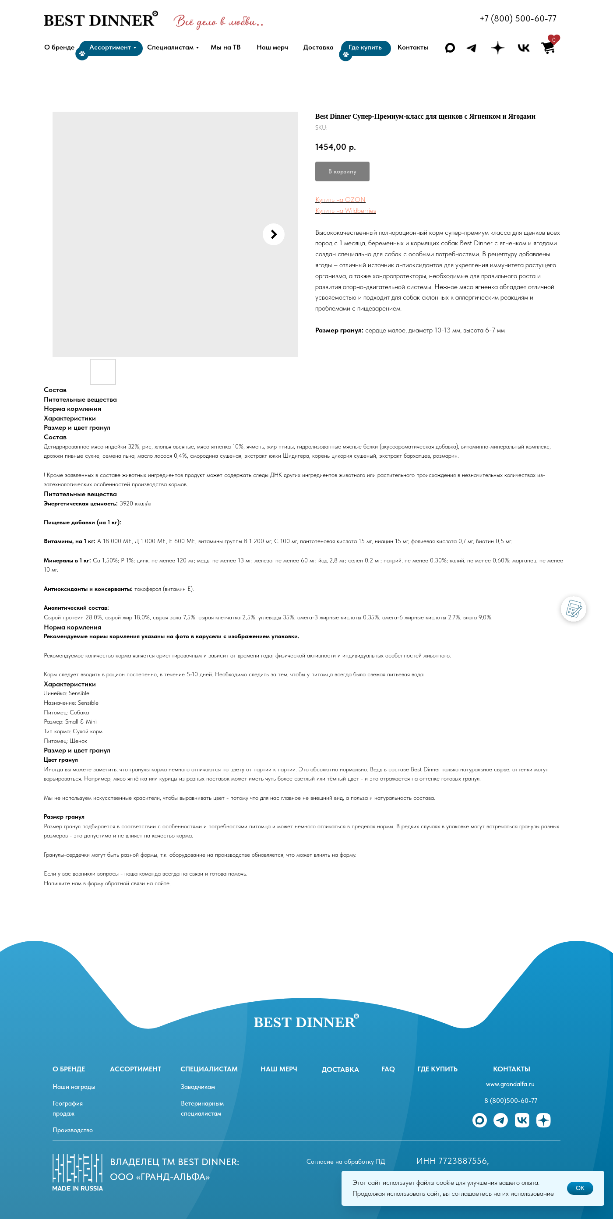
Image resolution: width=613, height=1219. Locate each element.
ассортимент (135, 1069)
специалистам (209, 1069)
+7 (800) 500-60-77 (518, 18)
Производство (73, 1130)
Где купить (437, 1069)
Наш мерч (279, 1069)
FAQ (388, 1069)
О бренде (69, 1069)
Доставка (340, 1069)
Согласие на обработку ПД (345, 1162)
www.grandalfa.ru (510, 1084)
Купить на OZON (340, 199)
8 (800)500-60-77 (510, 1101)
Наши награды (74, 1087)
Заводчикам (198, 1087)
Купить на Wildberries (345, 210)
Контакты (511, 1069)
